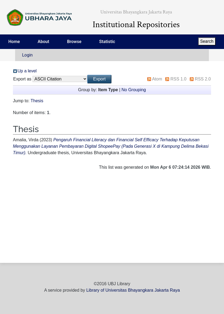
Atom (157, 79)
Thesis (37, 100)
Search (207, 41)
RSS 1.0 (178, 79)
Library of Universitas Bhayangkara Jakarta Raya (133, 290)
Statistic (107, 41)
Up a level (27, 71)
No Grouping (133, 89)
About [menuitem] (43, 41)
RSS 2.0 (203, 79)
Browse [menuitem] (74, 41)
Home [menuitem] (14, 41)
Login (27, 55)
